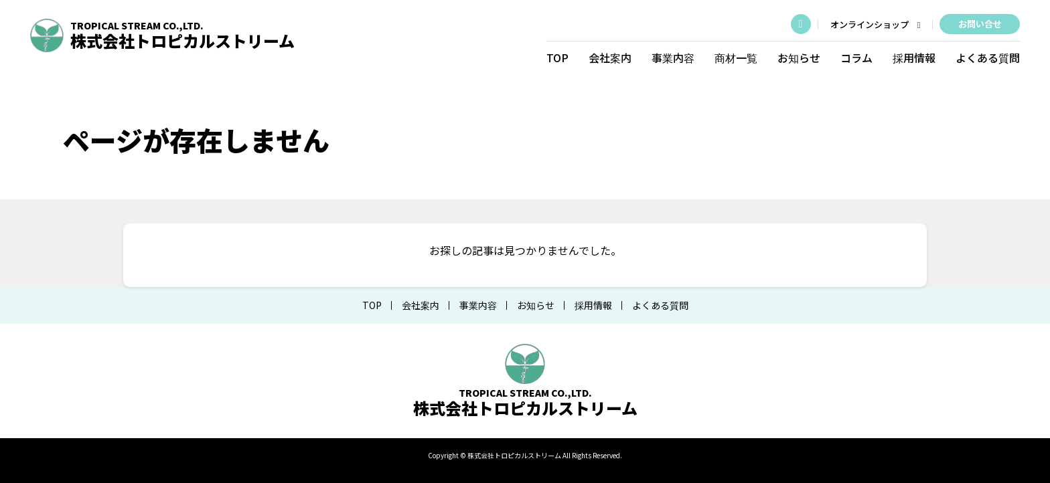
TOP (556, 57)
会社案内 (608, 57)
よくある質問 (986, 57)
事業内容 (671, 57)
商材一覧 (734, 57)
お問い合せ (978, 23)
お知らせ (797, 57)
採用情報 (912, 57)
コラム (855, 57)
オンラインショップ (873, 24)
